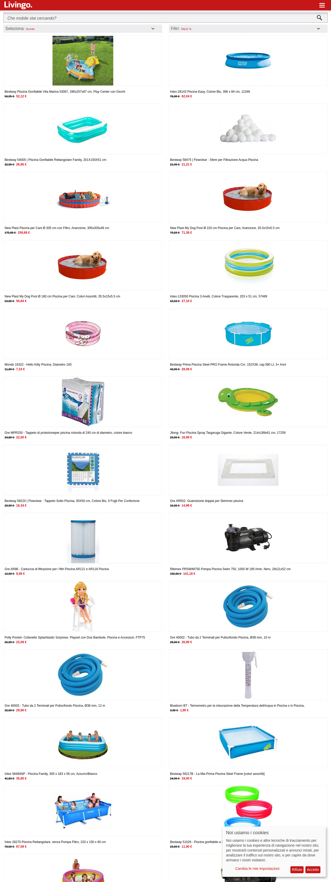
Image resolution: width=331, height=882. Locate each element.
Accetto (313, 870)
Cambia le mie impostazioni (257, 869)
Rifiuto (297, 870)
